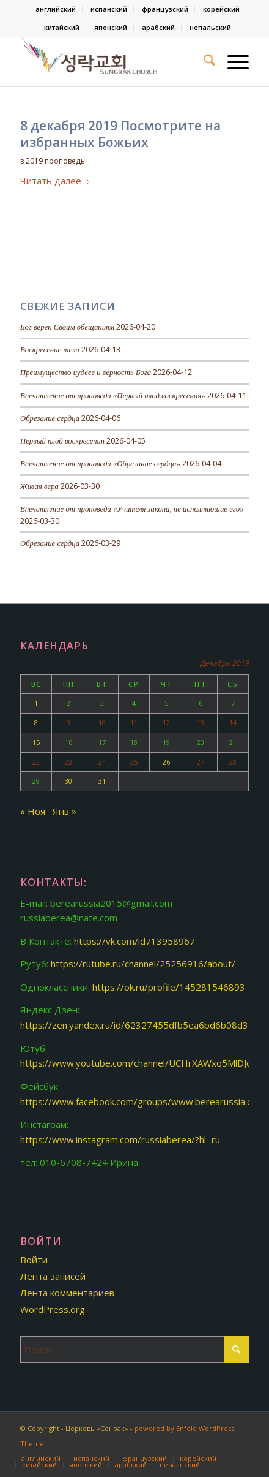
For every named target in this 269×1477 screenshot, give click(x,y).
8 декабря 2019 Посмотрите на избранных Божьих (120, 134)
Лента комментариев (67, 1292)
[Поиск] (203, 61)
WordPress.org (52, 1309)
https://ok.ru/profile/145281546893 (168, 987)
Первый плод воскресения (62, 441)
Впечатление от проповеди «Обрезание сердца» (100, 463)
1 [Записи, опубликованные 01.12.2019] (36, 703)
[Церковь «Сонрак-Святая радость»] (111, 61)
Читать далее (55, 181)
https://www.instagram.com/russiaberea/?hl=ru (120, 1139)
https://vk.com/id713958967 (134, 941)
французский (165, 8)
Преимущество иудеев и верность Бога (85, 372)
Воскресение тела (49, 350)
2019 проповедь (55, 161)
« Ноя (32, 811)
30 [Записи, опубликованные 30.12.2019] (68, 780)
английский (55, 8)
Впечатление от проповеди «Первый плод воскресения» (112, 395)
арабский (158, 27)
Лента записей (53, 1276)
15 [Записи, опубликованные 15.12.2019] (36, 742)
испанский (108, 8)
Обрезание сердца (49, 418)
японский (110, 27)
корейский (221, 8)
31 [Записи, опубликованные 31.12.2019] (102, 780)
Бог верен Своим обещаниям (67, 327)
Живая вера (39, 486)
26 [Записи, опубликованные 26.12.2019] (166, 761)
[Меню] (232, 61)
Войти (34, 1259)
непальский (210, 27)
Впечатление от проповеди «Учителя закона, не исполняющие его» (132, 509)
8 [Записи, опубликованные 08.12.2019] (36, 722)
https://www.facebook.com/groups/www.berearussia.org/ (142, 1101)
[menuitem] (56, 9)
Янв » (64, 811)
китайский (61, 27)
